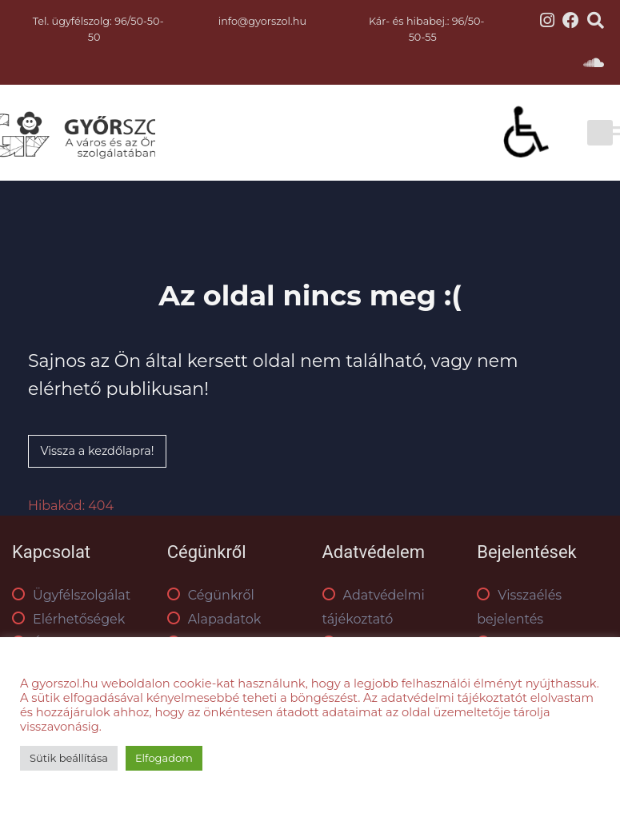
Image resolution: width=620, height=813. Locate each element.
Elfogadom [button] (164, 757)
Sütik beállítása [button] (69, 757)
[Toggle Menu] (587, 132)
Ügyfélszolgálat (71, 595)
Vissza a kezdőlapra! (97, 451)
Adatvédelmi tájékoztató (373, 607)
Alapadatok (214, 619)
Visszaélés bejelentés (519, 607)
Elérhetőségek (68, 619)
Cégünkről (210, 595)
